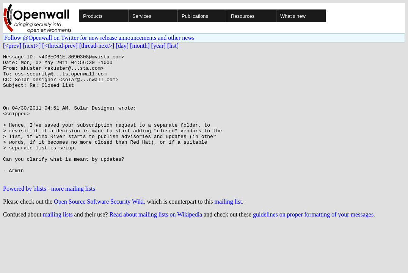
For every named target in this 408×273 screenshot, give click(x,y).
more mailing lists (73, 213)
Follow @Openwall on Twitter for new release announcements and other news (99, 38)
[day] (122, 45)
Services (141, 16)
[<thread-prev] (59, 45)
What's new (293, 16)
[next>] (32, 45)
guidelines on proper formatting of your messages (313, 239)
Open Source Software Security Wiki (99, 226)
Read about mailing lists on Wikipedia (155, 239)
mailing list (228, 226)
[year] (158, 45)
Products (92, 16)
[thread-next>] (97, 45)
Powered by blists (24, 213)
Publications (195, 16)
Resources (242, 16)
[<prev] (12, 45)
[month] (140, 45)
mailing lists (58, 239)
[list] (173, 45)
